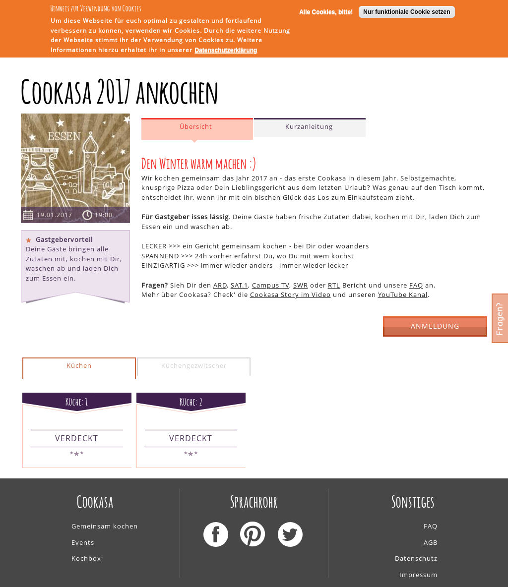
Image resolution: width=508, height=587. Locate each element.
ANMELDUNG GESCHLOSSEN (435, 329)
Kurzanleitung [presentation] (309, 126)
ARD (220, 285)
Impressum (418, 574)
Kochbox (86, 558)
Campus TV (270, 285)
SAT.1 (239, 285)
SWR (300, 285)
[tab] (197, 129)
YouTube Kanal (403, 294)
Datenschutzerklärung (225, 49)
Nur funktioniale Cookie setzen (406, 10)
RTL (334, 285)
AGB (431, 542)
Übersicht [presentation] (196, 126)
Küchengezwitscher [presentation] (194, 365)
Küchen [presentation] (79, 365)
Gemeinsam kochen (104, 526)
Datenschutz (416, 558)
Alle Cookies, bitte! (326, 10)
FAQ (416, 285)
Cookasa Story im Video (290, 294)
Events (82, 542)
